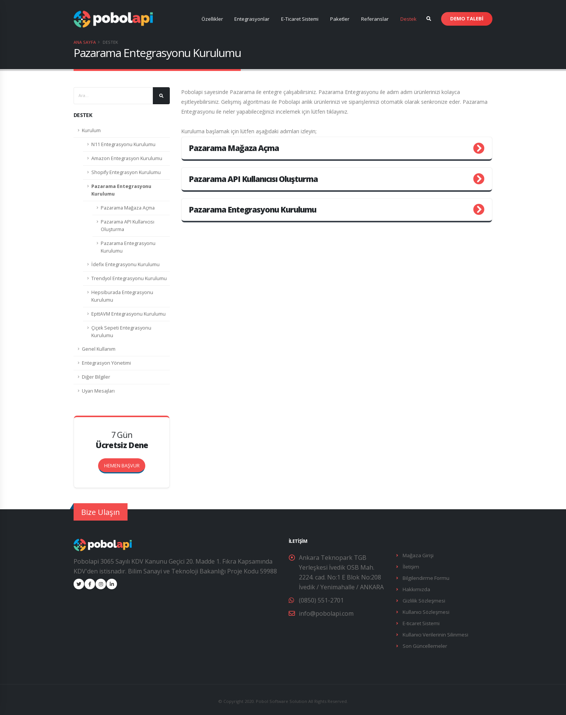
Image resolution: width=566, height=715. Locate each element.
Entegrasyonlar (251, 18)
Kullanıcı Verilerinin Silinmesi (435, 632)
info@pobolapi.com (326, 613)
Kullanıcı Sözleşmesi (425, 610)
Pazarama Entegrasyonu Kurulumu (121, 190)
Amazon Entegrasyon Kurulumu (126, 158)
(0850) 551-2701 (321, 600)
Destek (408, 18)
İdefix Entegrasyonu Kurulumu (125, 264)
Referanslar (375, 18)
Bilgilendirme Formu (425, 577)
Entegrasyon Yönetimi (106, 363)
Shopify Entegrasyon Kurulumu (126, 172)
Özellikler (212, 18)
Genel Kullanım (98, 349)
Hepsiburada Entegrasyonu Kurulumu (122, 296)
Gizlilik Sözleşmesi (423, 599)
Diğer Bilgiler (96, 377)
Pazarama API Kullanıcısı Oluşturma (127, 226)
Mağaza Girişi (417, 555)
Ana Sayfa (85, 42)
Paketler (339, 18)
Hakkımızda (415, 588)
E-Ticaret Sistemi (299, 18)
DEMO (466, 18)
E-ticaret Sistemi (420, 621)
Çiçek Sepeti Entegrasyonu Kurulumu (121, 332)
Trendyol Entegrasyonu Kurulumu (129, 278)
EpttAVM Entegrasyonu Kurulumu (128, 314)
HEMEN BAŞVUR (125, 463)
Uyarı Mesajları (98, 391)
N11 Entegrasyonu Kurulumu (123, 144)
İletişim (410, 566)
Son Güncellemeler (424, 642)
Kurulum (91, 130)
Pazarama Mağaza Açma (128, 208)
